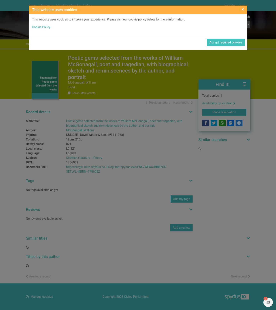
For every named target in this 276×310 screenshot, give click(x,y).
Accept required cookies (225, 42)
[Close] (242, 9)
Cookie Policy (41, 27)
